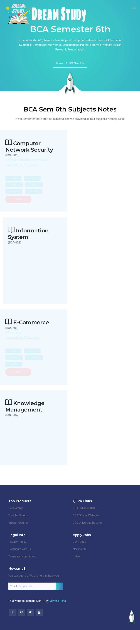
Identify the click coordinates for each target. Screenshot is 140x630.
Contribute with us (19, 549)
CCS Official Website (86, 515)
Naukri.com (80, 549)
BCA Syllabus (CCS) (85, 508)
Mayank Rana (57, 601)
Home (60, 63)
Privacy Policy (17, 541)
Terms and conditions (21, 556)
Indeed (77, 556)
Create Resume (18, 522)
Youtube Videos (18, 515)
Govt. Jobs (79, 541)
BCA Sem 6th (76, 63)
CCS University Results (87, 522)
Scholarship (15, 508)
